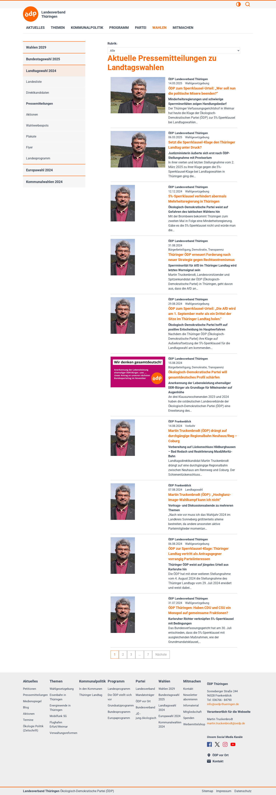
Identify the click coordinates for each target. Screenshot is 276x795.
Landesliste (34, 82)
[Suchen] (247, 5)
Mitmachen (183, 28)
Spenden (188, 718)
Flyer (29, 147)
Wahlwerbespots (37, 125)
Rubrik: (112, 43)
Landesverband (145, 689)
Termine (28, 720)
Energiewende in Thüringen (60, 708)
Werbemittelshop (194, 724)
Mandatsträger (145, 695)
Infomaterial (191, 705)
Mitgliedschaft (192, 712)
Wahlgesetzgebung (62, 689)
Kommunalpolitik (87, 28)
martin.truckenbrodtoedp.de (226, 723)
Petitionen (29, 689)
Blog (26, 707)
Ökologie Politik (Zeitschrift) (33, 728)
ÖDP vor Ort (143, 701)
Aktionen (32, 114)
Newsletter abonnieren (190, 697)
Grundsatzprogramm (121, 705)
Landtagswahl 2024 (41, 71)
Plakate (31, 136)
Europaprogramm (119, 718)
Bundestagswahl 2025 (43, 59)
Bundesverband (145, 707)
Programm (119, 28)
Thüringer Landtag (90, 695)
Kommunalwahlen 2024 (44, 182)
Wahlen (159, 28)
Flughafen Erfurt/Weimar (59, 725)
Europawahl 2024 (39, 170)
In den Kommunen (90, 689)
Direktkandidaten (37, 92)
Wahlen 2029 (36, 47)
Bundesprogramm (119, 712)
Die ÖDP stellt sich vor (120, 697)
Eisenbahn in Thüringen (58, 697)
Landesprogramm (38, 158)
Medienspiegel (32, 701)
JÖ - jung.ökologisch (146, 716)
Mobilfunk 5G (58, 716)
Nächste (161, 654)
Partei (140, 28)
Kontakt (188, 689)
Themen (58, 28)
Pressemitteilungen (39, 103)
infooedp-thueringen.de (223, 704)
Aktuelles (35, 28)
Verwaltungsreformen (63, 733)
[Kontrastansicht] (238, 5)
